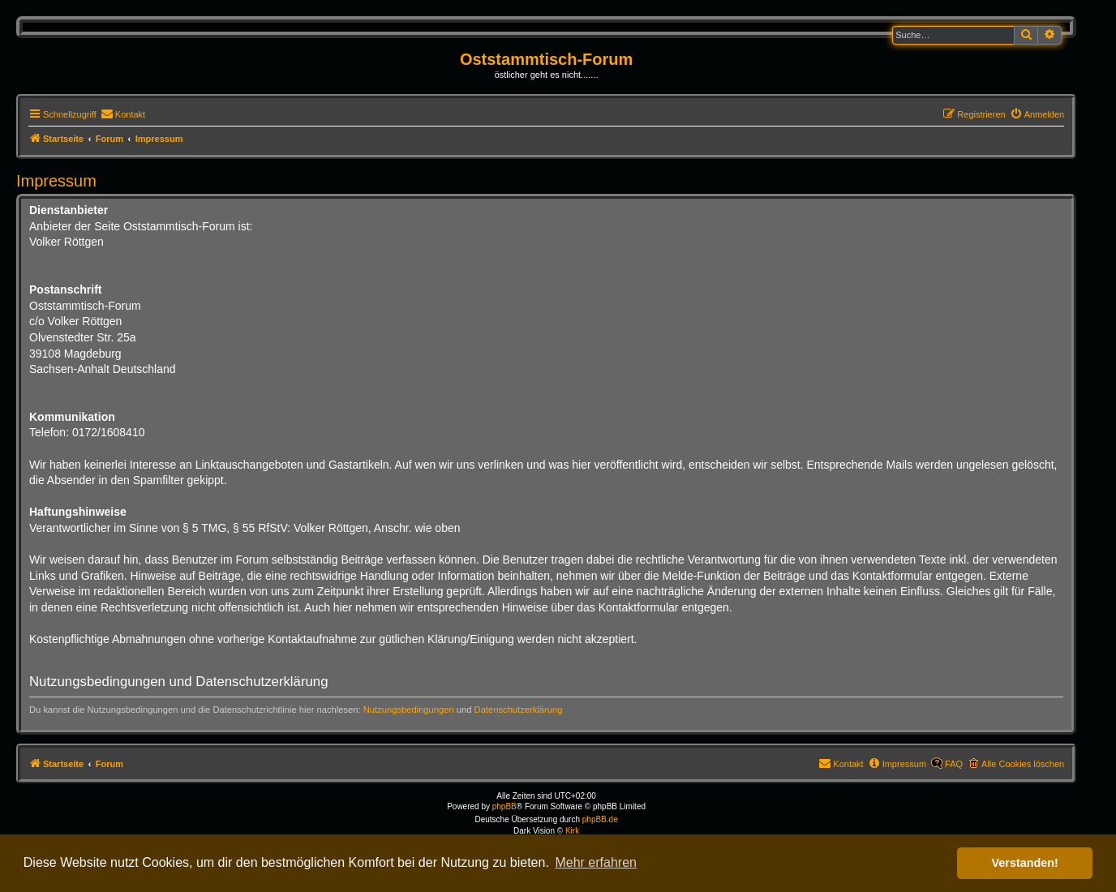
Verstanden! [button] (1025, 862)
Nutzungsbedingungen (408, 709)
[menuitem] (123, 114)
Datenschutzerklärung (518, 709)
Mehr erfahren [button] (596, 862)
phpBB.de (600, 819)
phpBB (504, 806)
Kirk (572, 830)
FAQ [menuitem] (954, 764)
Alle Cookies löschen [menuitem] (1022, 764)
